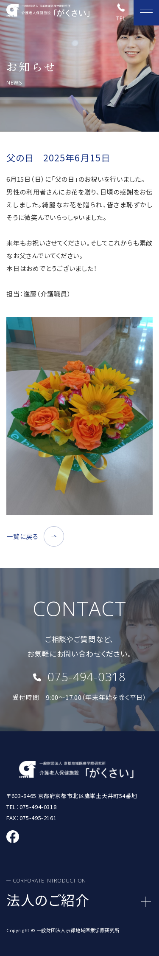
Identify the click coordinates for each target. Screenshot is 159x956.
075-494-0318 (86, 676)
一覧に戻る (22, 536)
